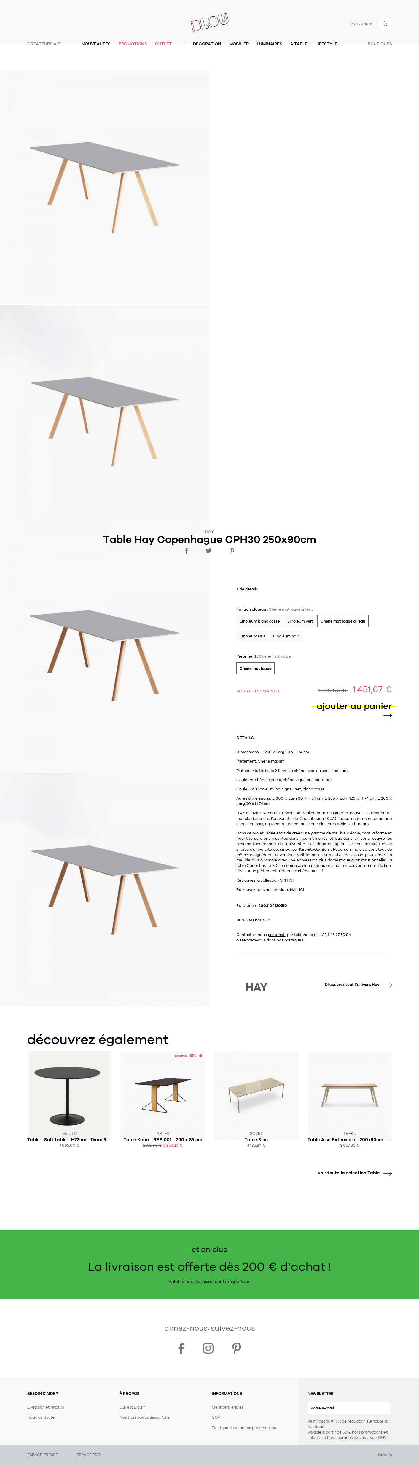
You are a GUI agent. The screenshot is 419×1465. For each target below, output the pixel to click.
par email (276, 935)
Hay (209, 531)
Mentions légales (228, 1407)
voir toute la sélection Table (353, 1173)
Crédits (385, 1455)
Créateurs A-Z (44, 44)
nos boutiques (290, 940)
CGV (382, 1437)
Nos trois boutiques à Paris (145, 1417)
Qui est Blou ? (132, 1407)
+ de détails (247, 589)
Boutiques (380, 44)
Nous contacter (41, 1417)
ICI (291, 880)
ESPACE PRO (89, 1455)
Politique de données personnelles (244, 1428)
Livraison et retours (45, 1407)
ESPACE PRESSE (42, 1455)
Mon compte (361, 23)
